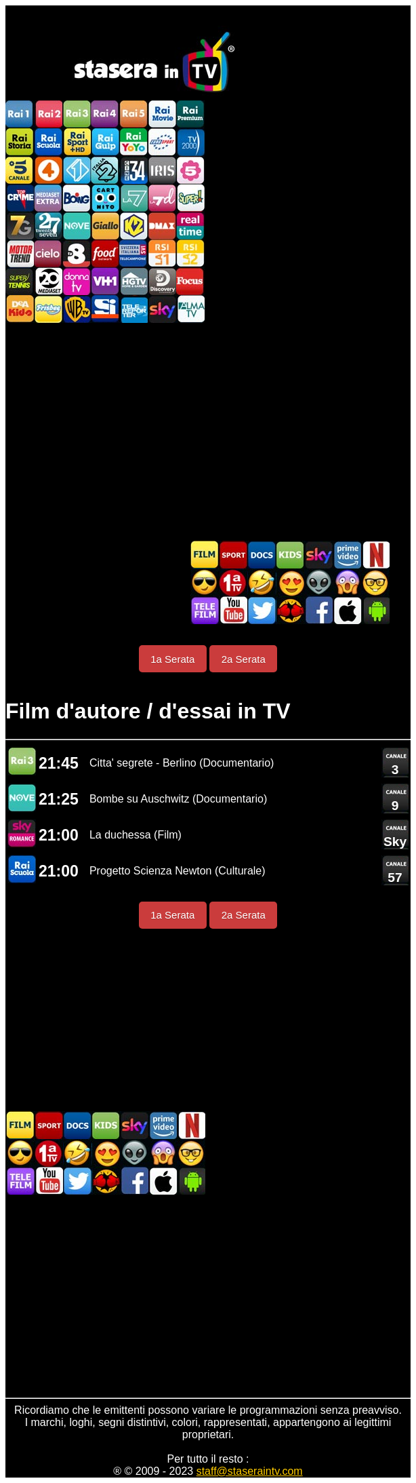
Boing (76, 198)
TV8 (76, 253)
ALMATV (190, 309)
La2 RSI (190, 253)
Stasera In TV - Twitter (261, 610)
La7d (162, 198)
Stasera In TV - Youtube (233, 610)
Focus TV (190, 281)
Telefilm (204, 610)
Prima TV (233, 582)
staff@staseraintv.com (249, 1471)
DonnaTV (76, 281)
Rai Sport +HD (76, 142)
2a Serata (244, 659)
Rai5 (133, 114)
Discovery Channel (162, 281)
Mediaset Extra (48, 198)
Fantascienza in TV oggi (318, 582)
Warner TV (76, 309)
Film (204, 555)
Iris (162, 170)
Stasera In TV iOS (347, 610)
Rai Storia (19, 142)
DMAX (162, 225)
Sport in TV (233, 555)
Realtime (190, 225)
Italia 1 (76, 170)
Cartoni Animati (290, 555)
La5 (190, 170)
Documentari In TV (261, 555)
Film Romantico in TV (290, 582)
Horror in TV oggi (347, 582)
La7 (133, 198)
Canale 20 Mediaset (48, 281)
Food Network (105, 253)
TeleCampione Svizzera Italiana (133, 253)
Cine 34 (133, 170)
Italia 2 (105, 170)
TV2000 (190, 142)
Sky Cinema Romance (21, 833)
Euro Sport (162, 142)
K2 (133, 225)
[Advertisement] (208, 431)
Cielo (48, 253)
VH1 (105, 281)
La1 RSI (162, 253)
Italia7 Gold (19, 225)
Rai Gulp (105, 142)
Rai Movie (162, 114)
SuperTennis (19, 281)
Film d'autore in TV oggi (375, 582)
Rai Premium (190, 114)
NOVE (76, 225)
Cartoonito (105, 198)
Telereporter (133, 309)
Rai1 (19, 114)
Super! (190, 198)
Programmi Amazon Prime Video (347, 555)
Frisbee (48, 309)
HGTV (133, 281)
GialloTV (105, 225)
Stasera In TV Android (375, 610)
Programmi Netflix (375, 555)
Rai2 (48, 114)
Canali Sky (162, 309)
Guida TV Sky (318, 555)
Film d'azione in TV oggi (204, 582)
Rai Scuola (48, 142)
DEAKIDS (19, 309)
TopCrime (19, 198)
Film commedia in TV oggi (261, 582)
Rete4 (48, 170)
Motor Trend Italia (19, 253)
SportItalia (105, 309)
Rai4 (105, 114)
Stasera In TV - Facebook (318, 610)
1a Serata (172, 659)
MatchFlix (290, 610)
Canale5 (19, 170)
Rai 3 (21, 761)
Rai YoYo (133, 142)
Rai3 (76, 114)
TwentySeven (48, 225)
